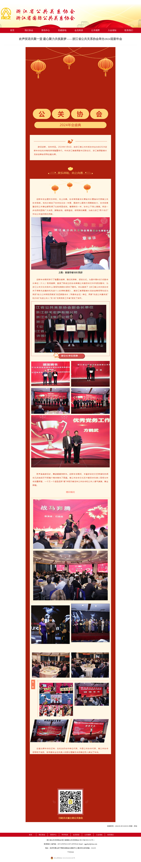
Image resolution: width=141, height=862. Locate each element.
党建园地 (62, 30)
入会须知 (112, 30)
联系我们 (128, 30)
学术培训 (65, 835)
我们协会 (29, 30)
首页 (12, 30)
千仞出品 (70, 852)
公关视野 (95, 30)
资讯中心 (45, 30)
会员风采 (79, 30)
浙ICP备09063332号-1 (86, 840)
